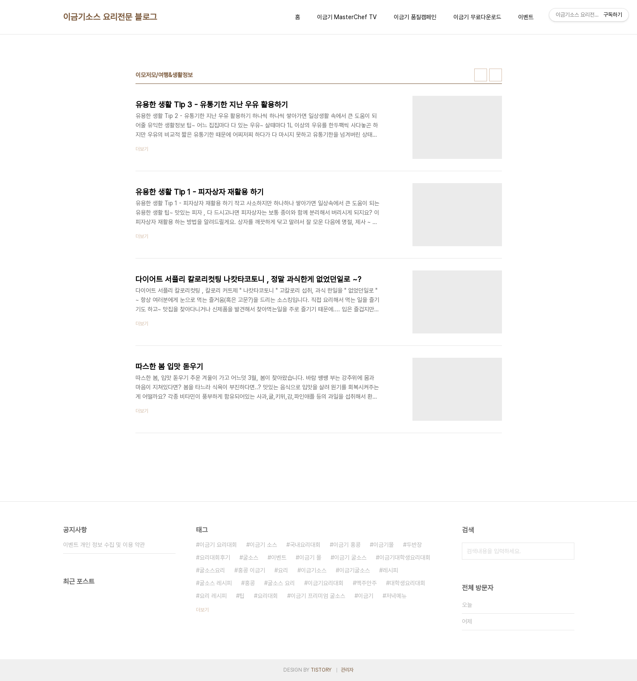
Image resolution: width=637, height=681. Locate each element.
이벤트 (525, 17)
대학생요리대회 (407, 583)
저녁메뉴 (396, 595)
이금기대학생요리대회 (404, 557)
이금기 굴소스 (350, 557)
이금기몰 (383, 544)
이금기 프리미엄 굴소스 (318, 595)
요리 (283, 570)
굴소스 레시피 (215, 583)
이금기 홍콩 (346, 544)
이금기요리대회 (325, 583)
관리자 (347, 670)
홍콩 (250, 583)
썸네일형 (480, 75)
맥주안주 (366, 583)
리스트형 (495, 75)
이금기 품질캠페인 (415, 17)
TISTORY (321, 670)
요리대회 (267, 595)
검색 (566, 551)
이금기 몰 (310, 557)
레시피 (390, 570)
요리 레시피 (213, 595)
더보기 (202, 610)
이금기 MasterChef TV (347, 17)
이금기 (365, 595)
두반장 (414, 544)
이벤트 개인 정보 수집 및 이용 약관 (104, 544)
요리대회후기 (214, 557)
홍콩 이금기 (251, 570)
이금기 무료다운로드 (477, 17)
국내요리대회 (305, 544)
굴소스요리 (212, 570)
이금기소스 (313, 570)
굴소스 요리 (281, 583)
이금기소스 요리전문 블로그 (110, 17)
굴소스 (250, 557)
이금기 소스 (263, 544)
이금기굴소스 (354, 570)
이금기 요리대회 (218, 544)
